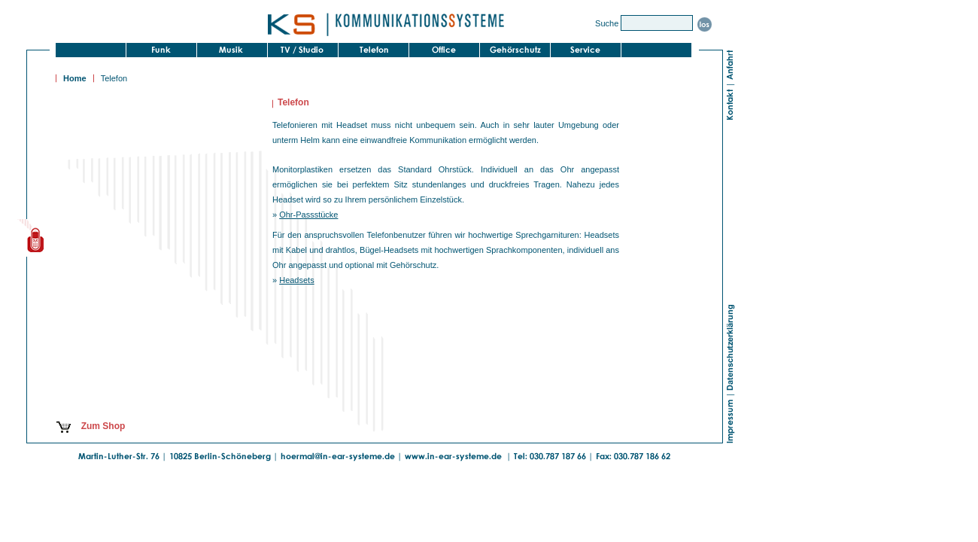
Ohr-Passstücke (308, 214)
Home (75, 78)
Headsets (296, 280)
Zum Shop (90, 426)
